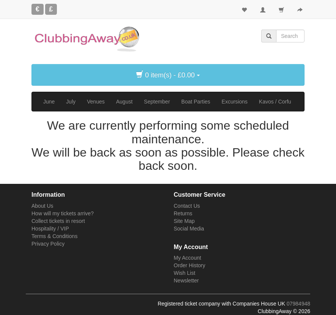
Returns (183, 213)
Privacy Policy (47, 244)
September (157, 102)
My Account (187, 258)
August (124, 102)
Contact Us (187, 206)
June (49, 102)
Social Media (189, 229)
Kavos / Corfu (275, 102)
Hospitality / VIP (50, 229)
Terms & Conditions (54, 236)
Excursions (234, 102)
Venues (96, 102)
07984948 (298, 304)
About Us (42, 206)
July (70, 102)
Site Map (184, 221)
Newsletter (186, 280)
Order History (189, 265)
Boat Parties (195, 102)
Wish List (184, 273)
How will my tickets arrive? (62, 213)
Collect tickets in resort (58, 221)
